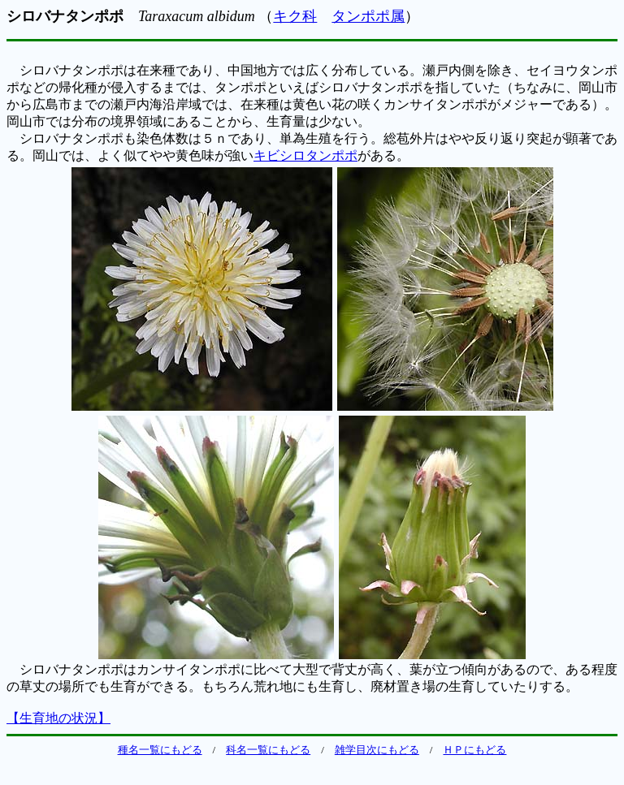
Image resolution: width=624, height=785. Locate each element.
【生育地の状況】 (58, 718)
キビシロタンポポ (306, 155)
